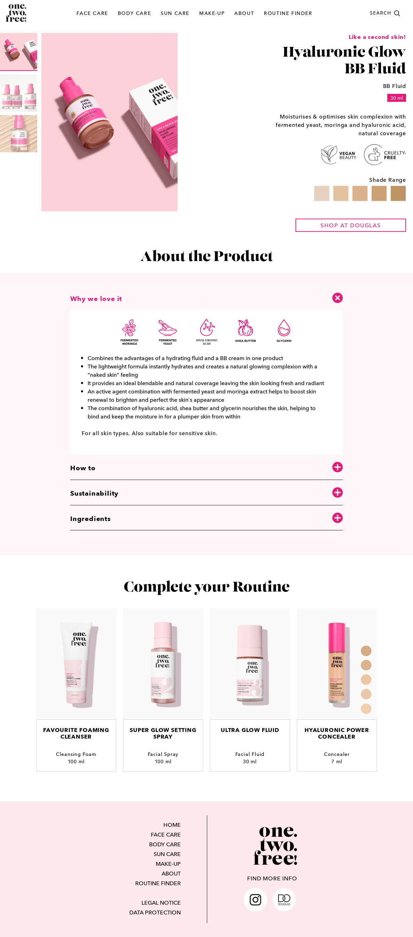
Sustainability (206, 493)
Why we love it (206, 297)
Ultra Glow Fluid (250, 730)
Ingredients (206, 518)
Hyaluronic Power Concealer (337, 733)
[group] (18, 52)
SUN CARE (175, 13)
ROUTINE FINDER (288, 13)
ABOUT (244, 13)
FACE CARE (92, 13)
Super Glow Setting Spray (163, 733)
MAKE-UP (212, 13)
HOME (172, 824)
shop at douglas (351, 225)
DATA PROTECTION (155, 912)
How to (206, 467)
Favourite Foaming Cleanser (76, 733)
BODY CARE (134, 13)
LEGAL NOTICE (161, 902)
